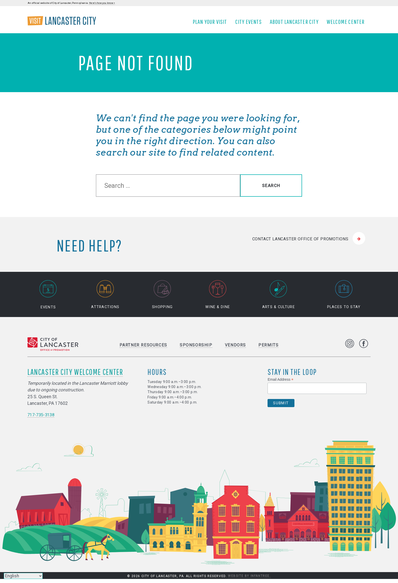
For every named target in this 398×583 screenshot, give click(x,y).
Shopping (162, 298)
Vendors (235, 349)
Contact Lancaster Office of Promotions (300, 243)
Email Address (280, 383)
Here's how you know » (102, 3)
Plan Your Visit (211, 23)
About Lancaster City (296, 23)
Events (48, 298)
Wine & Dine (217, 298)
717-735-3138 (42, 418)
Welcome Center (347, 23)
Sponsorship (196, 349)
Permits (268, 349)
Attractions (105, 298)
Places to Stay (344, 298)
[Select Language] (23, 576)
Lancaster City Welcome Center (75, 375)
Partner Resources (143, 349)
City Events (250, 23)
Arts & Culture (278, 298)
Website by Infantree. (249, 580)
